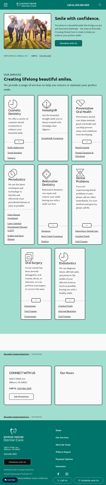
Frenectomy (30, 316)
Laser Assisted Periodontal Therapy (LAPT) (18, 227)
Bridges (45, 241)
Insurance (61, 466)
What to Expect (63, 452)
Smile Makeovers (16, 147)
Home (58, 430)
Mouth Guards (82, 147)
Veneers (11, 158)
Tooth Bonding (15, 152)
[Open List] (19, 142)
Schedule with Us (68, 43)
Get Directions (21, 396)
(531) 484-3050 (45, 56)
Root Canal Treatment (52, 236)
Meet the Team (63, 444)
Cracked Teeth (82, 236)
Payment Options (64, 459)
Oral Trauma (81, 241)
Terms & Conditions (23, 478)
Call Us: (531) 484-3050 (78, 4)
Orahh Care (43, 478)
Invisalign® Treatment (52, 138)
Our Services (62, 437)
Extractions (30, 306)
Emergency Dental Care (86, 231)
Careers (35, 478)
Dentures (45, 231)
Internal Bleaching (67, 311)
